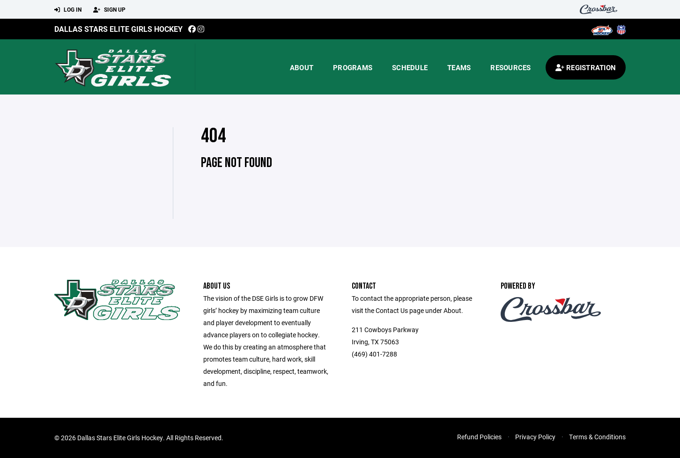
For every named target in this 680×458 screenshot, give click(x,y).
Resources (510, 67)
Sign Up (109, 10)
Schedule (410, 67)
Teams (459, 67)
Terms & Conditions (597, 436)
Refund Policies (479, 436)
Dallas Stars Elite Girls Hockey (118, 29)
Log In (67, 10)
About (301, 67)
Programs (352, 67)
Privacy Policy (535, 436)
